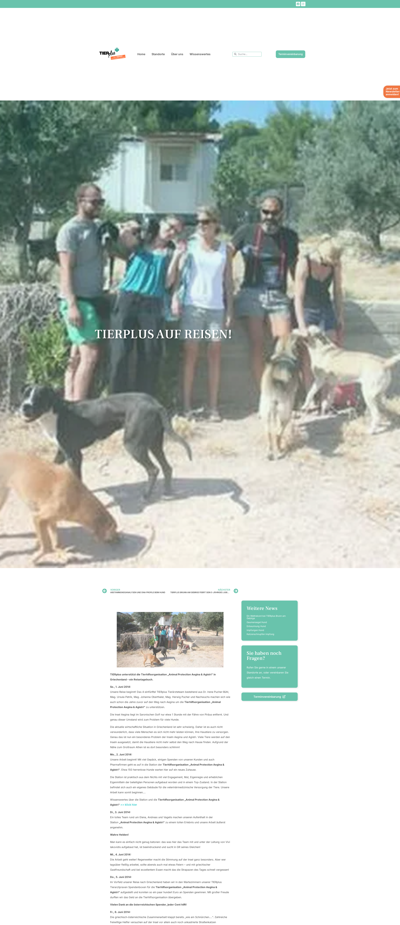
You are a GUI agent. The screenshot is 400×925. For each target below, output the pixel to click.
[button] (7, 918)
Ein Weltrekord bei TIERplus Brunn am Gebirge (266, 617)
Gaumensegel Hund (257, 622)
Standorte (158, 54)
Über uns (177, 54)
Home (141, 54)
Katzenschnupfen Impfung (260, 634)
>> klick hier (128, 804)
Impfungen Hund (255, 630)
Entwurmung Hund (256, 626)
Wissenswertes (200, 54)
